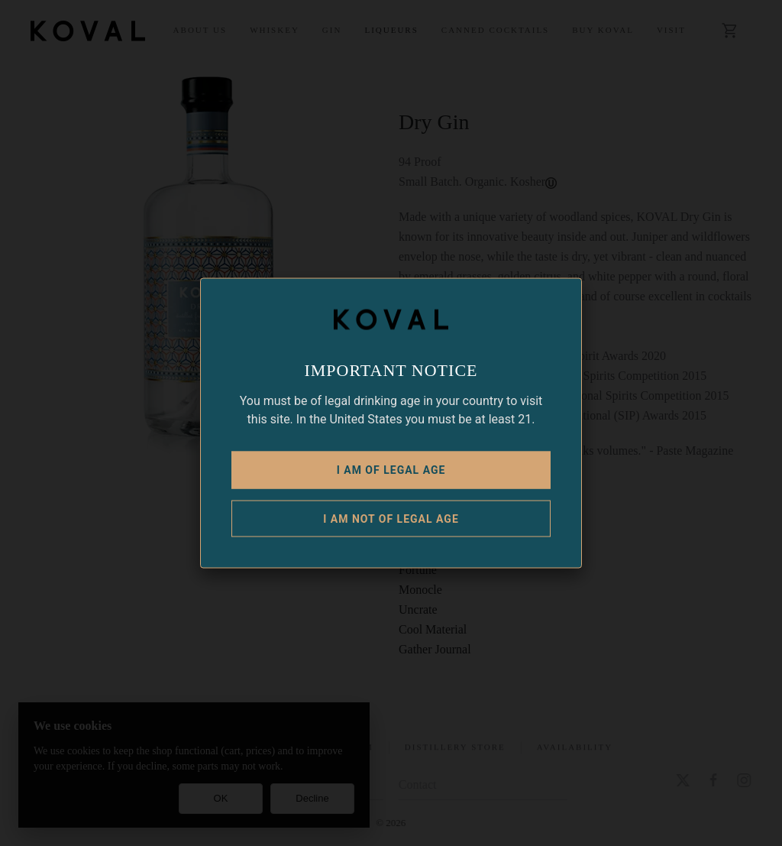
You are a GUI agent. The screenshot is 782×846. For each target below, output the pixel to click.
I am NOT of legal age (391, 518)
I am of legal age (391, 469)
